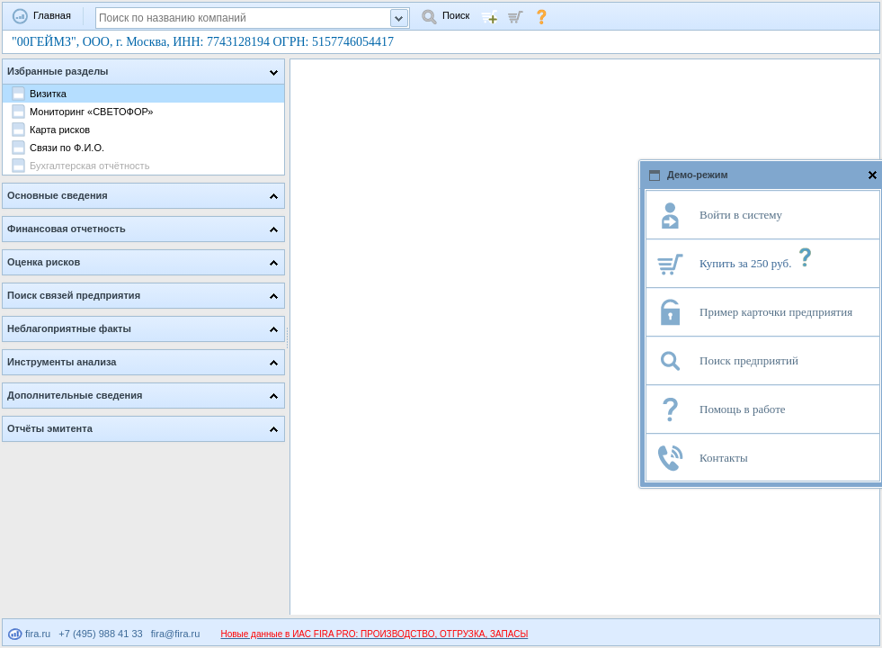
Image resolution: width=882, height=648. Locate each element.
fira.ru (29, 633)
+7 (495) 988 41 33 (100, 633)
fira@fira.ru (175, 633)
